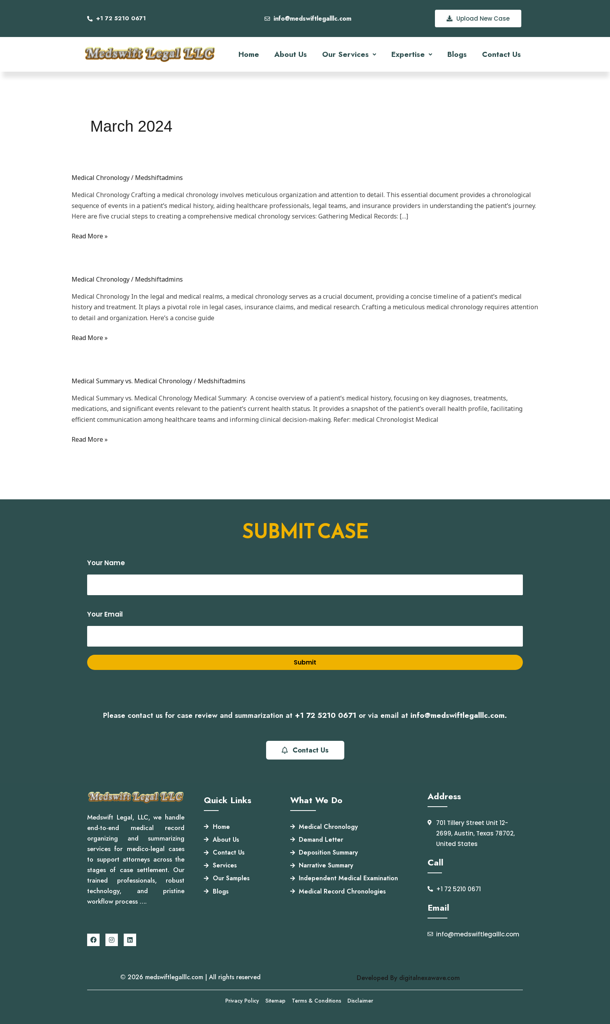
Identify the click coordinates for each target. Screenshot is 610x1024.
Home (248, 54)
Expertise (411, 54)
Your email (305, 628)
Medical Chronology (101, 177)
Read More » (90, 236)
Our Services (349, 54)
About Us (290, 54)
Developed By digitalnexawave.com (408, 977)
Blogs (457, 54)
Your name (305, 577)
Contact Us (501, 54)
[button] (349, 54)
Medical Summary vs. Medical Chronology (132, 381)
